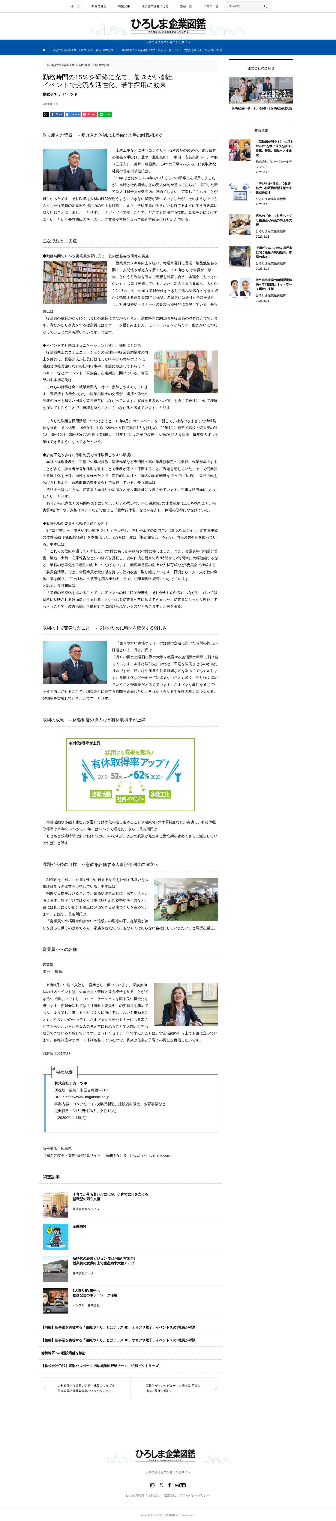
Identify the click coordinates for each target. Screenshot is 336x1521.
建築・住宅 (91, 65)
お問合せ (154, 1495)
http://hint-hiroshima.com (150, 1155)
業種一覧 (186, 6)
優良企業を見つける (155, 6)
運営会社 (170, 1495)
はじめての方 (135, 1495)
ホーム (75, 6)
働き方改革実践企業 (62, 65)
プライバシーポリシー (195, 1495)
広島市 (80, 65)
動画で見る (99, 6)
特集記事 (124, 6)
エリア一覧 (211, 6)
